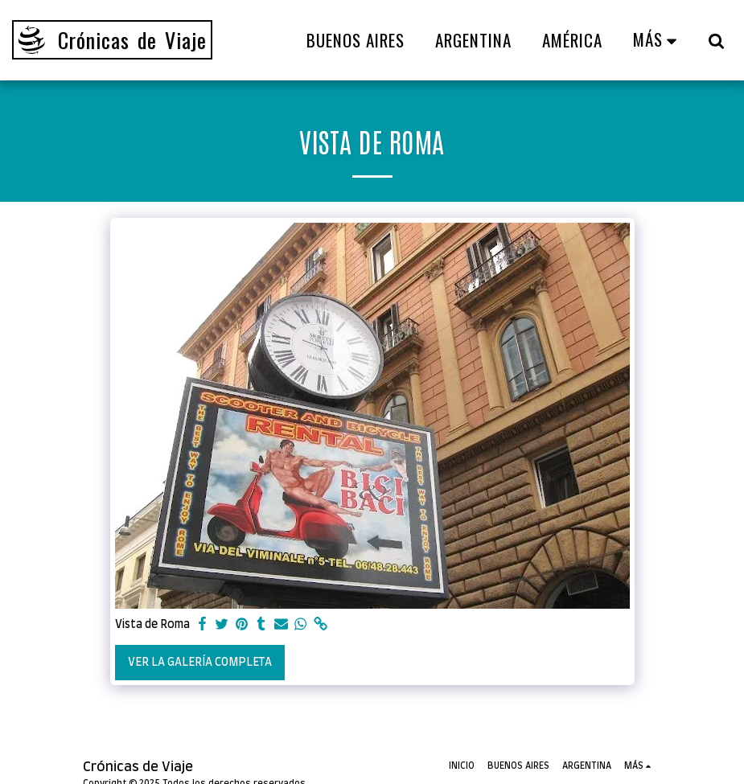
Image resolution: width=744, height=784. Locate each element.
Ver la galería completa (200, 662)
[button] (716, 40)
